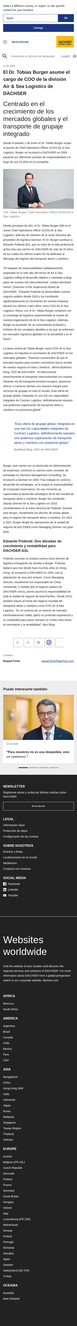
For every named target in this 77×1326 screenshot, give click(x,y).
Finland (7, 1179)
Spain (6, 1259)
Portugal (8, 1242)
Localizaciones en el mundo (20, 857)
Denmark (8, 1173)
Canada (8, 1037)
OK (66, 18)
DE (28, 1219)
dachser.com (50, 980)
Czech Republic (12, 1167)
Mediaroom (20, 42)
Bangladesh (10, 1077)
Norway (7, 1230)
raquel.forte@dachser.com (58, 661)
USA (6, 1060)
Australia (8, 1293)
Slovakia (8, 1253)
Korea (6, 1111)
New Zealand (11, 1298)
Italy (5, 1213)
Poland (7, 1236)
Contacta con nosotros (17, 868)
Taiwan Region (12, 1128)
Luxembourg (11, 1219)
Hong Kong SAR (13, 1088)
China (6, 1082)
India (6, 1094)
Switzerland (10, 1270)
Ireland (7, 1207)
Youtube (10, 895)
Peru (6, 1054)
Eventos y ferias (13, 851)
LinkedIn (10, 889)
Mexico (7, 1048)
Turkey (7, 1276)
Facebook (11, 884)
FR (17, 1162)
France (7, 1185)
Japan (7, 1105)
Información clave (14, 825)
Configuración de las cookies (20, 836)
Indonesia (9, 1099)
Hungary (8, 1202)
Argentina (9, 1026)
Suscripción (38, 806)
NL (22, 1162)
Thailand (8, 1134)
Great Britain (11, 1196)
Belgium (8, 1162)
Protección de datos (15, 830)
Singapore (9, 1122)
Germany (9, 1190)
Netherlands (10, 1224)
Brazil (6, 1031)
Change (38, 28)
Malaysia (8, 1116)
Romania (8, 1247)
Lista (65, 56)
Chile (6, 1043)
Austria (7, 1156)
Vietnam (8, 1139)
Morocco (8, 1003)
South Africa (10, 1009)
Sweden (8, 1264)
